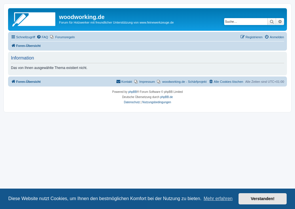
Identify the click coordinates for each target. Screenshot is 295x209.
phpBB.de (166, 97)
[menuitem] (42, 37)
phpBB (132, 91)
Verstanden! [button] (263, 198)
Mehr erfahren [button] (218, 198)
